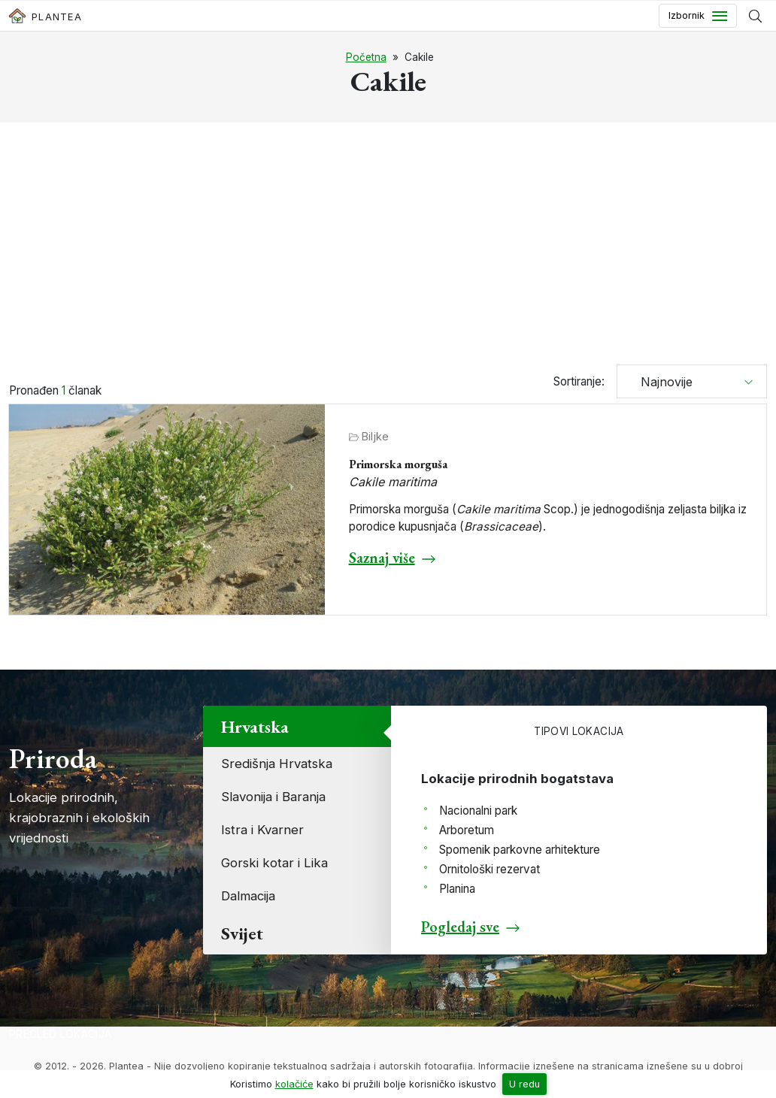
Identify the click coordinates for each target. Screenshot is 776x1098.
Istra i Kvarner (262, 829)
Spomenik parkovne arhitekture (519, 849)
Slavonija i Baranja (273, 796)
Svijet (242, 933)
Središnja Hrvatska (276, 763)
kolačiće (294, 1084)
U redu (524, 1084)
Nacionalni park (478, 810)
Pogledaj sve (460, 926)
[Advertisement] (388, 246)
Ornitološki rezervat (489, 869)
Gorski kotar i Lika (274, 862)
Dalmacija (248, 895)
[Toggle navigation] (698, 16)
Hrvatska (255, 726)
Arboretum (466, 830)
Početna (366, 57)
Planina (457, 889)
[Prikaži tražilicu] (755, 16)
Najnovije (661, 381)
